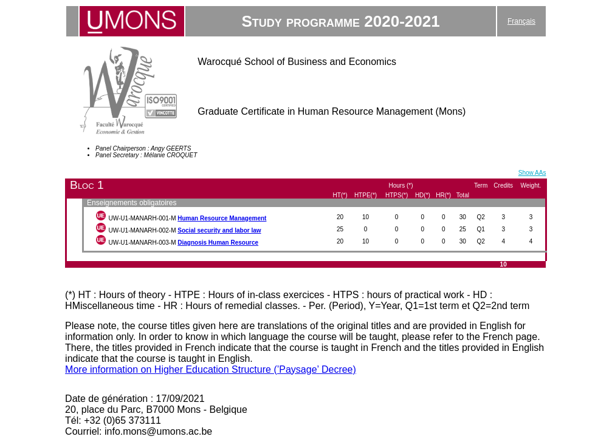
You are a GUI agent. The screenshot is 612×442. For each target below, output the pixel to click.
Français (521, 21)
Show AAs (532, 172)
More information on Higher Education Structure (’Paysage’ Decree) (210, 369)
